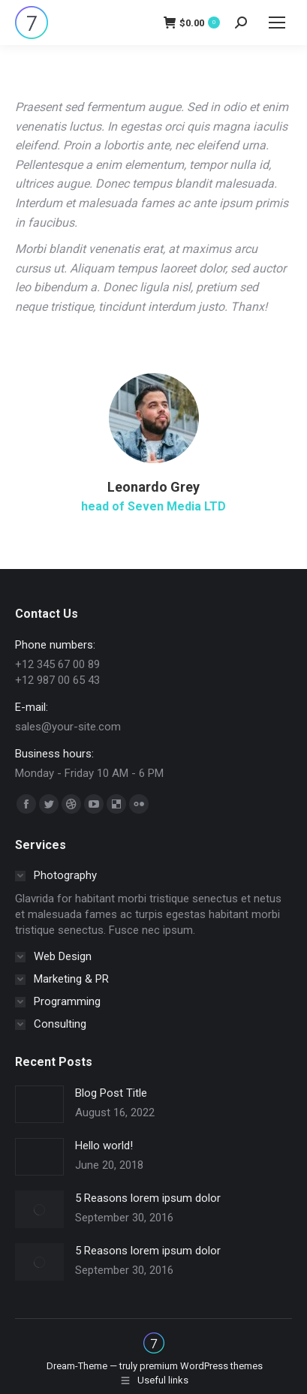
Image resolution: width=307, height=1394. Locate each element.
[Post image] (39, 1104)
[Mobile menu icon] (277, 23)
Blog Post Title (111, 1093)
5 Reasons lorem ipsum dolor (148, 1198)
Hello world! (104, 1145)
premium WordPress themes (201, 1365)
